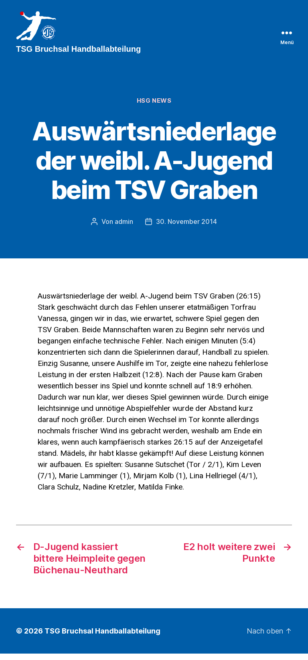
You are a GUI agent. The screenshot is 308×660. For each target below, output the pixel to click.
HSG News (154, 107)
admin (124, 228)
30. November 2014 (186, 228)
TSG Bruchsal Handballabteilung (102, 637)
